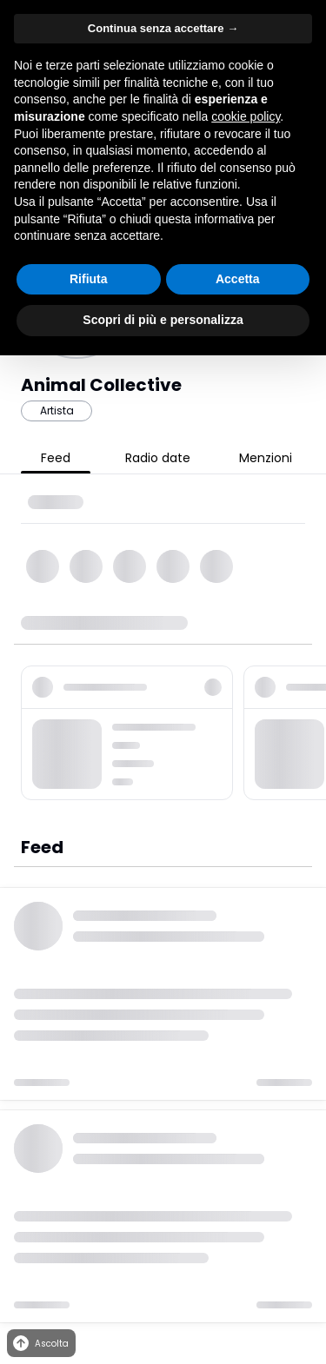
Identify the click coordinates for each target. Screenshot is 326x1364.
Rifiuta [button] (89, 279)
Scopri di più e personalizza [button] (163, 320)
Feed (55, 458)
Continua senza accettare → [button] (163, 28)
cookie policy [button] (245, 116)
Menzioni (265, 458)
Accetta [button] (238, 279)
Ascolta (39, 1343)
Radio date (157, 458)
